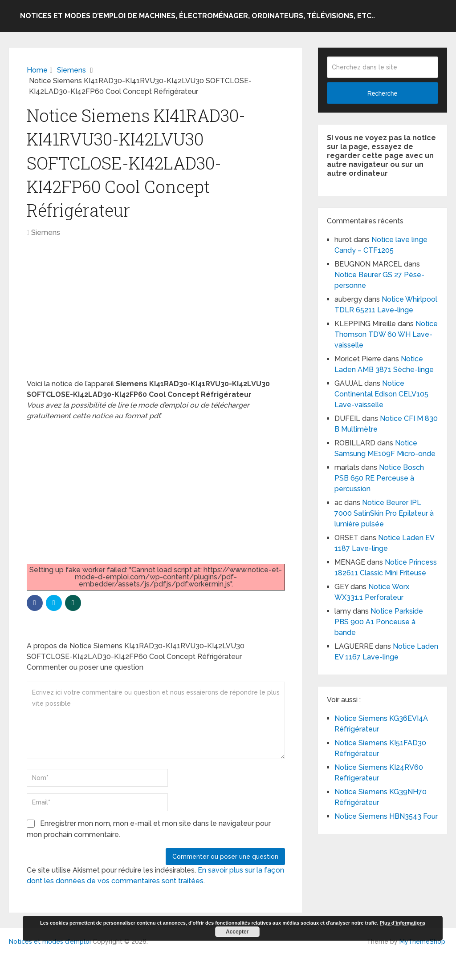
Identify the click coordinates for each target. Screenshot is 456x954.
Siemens (45, 232)
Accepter (237, 932)
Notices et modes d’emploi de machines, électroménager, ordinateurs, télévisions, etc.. (197, 16)
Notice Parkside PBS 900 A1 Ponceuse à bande (378, 622)
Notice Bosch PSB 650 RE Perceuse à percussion (379, 478)
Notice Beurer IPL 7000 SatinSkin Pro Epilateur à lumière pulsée (385, 513)
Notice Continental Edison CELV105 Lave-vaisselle (381, 394)
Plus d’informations (403, 923)
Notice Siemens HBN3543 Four (386, 816)
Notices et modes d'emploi (50, 941)
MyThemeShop (422, 941)
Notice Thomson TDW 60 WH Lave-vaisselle (386, 334)
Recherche (382, 93)
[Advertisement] (156, 313)
